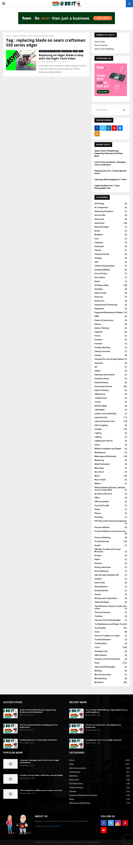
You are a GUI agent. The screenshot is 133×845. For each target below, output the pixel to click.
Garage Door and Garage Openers (109, 359)
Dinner (97, 281)
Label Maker (99, 410)
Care (96, 239)
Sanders (98, 579)
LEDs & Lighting (101, 425)
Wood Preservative (102, 675)
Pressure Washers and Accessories (110, 531)
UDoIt (43, 62)
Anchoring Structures (103, 211)
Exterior (97, 324)
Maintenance (100, 452)
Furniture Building (102, 347)
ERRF (96, 316)
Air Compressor (101, 207)
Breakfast (98, 235)
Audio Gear (99, 219)
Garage (97, 355)
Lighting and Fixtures (103, 441)
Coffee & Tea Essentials (104, 266)
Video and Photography (104, 667)
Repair (97, 559)
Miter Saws (99, 468)
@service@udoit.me (53, 826)
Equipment (99, 309)
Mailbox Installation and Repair (107, 449)
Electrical (98, 297)
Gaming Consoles (102, 351)
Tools (96, 632)
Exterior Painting (101, 328)
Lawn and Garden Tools (104, 421)
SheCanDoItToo (101, 587)
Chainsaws (99, 246)
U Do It (75, 51)
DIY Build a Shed (101, 285)
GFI (95, 367)
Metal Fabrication (102, 464)
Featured (98, 332)
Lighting (98, 433)
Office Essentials (101, 501)
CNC (96, 262)
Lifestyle (98, 429)
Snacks (97, 594)
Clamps (97, 250)
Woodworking (100, 678)
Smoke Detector (101, 590)
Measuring (99, 460)
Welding (98, 671)
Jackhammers (100, 398)
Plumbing (98, 517)
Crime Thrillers (101, 273)
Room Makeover (101, 571)
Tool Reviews (100, 628)
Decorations (99, 277)
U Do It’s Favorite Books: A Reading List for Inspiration (39, 726)
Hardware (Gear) (101, 378)
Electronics (99, 301)
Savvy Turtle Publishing (104, 49)
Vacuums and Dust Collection (107, 659)
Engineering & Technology (105, 305)
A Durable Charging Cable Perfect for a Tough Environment (39, 761)
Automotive (99, 223)
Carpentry (98, 242)
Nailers (97, 483)
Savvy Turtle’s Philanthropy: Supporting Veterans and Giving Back (108, 153)
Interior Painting (101, 390)
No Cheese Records (103, 494)
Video (81, 51)
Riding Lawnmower (102, 567)
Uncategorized (100, 651)
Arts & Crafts (99, 215)
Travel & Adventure (102, 639)
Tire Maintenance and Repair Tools (109, 624)
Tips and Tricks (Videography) (107, 620)
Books (97, 231)
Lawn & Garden (66, 51)
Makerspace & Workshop (105, 456)
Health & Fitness (101, 382)
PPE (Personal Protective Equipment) (110, 521)
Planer (97, 509)
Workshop (98, 682)
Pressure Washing (102, 537)
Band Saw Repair (101, 227)
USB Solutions (100, 655)
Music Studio (100, 480)
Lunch (97, 445)
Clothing (98, 258)
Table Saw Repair (101, 602)
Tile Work (98, 616)
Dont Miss (98, 289)
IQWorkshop (99, 394)
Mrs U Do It (99, 472)
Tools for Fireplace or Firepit (106, 636)
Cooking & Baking (102, 270)
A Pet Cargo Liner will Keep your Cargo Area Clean (41, 790)
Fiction (97, 336)
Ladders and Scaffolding (105, 414)
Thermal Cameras (102, 612)
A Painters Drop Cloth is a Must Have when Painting (41, 775)
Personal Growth (101, 505)
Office (97, 498)
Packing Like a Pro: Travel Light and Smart (38, 740)
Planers (97, 513)
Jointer (97, 402)
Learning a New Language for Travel (110, 179)
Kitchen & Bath (100, 406)
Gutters (97, 371)
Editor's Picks (100, 293)
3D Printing (99, 204)
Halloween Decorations (104, 375)
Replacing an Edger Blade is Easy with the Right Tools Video (61, 56)
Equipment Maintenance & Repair (49, 51)
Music (97, 476)
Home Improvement (103, 386)
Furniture (98, 340)
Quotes (97, 545)
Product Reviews (101, 541)
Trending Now (100, 643)
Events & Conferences (103, 320)
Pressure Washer (102, 527)
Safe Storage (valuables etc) (106, 575)
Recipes (98, 555)
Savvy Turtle (99, 42)
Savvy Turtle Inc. (101, 45)
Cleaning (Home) (101, 254)
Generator (98, 363)
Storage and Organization (105, 598)
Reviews (98, 563)
